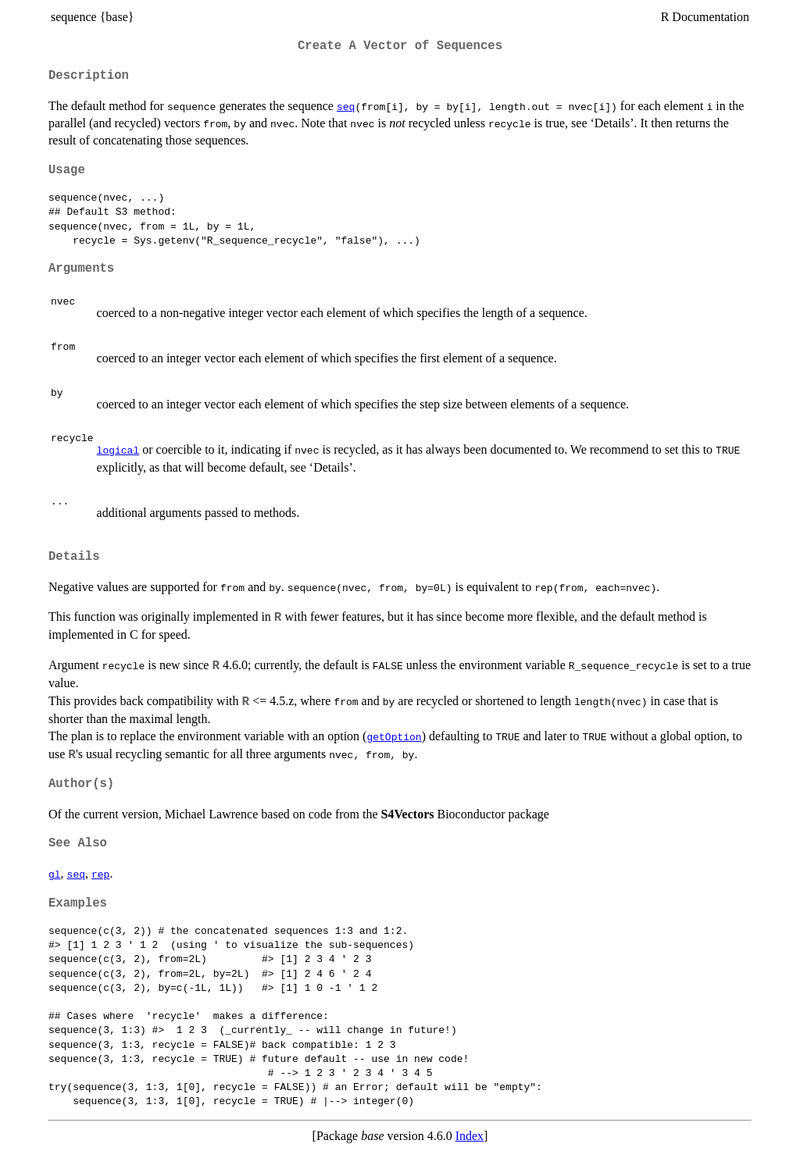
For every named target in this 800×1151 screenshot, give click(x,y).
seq (346, 106)
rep (100, 874)
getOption (393, 736)
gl (54, 874)
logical (118, 450)
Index (469, 1135)
